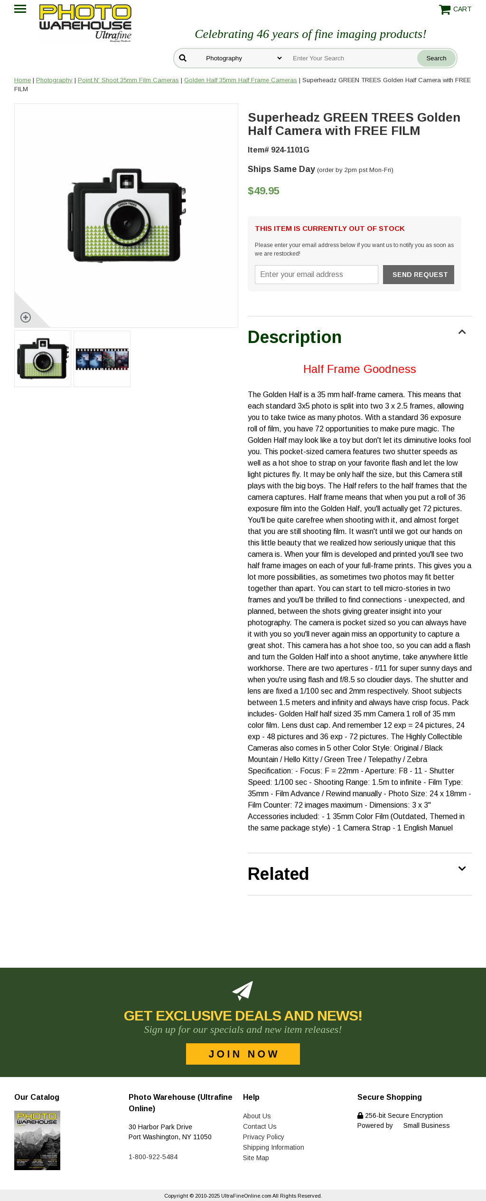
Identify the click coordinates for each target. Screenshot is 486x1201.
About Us (257, 1116)
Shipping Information (273, 1147)
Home (22, 80)
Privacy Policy (263, 1137)
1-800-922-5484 (153, 1157)
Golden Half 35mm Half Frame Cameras (240, 80)
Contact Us (260, 1126)
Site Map (256, 1158)
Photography (54, 80)
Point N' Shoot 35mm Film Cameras (128, 80)
